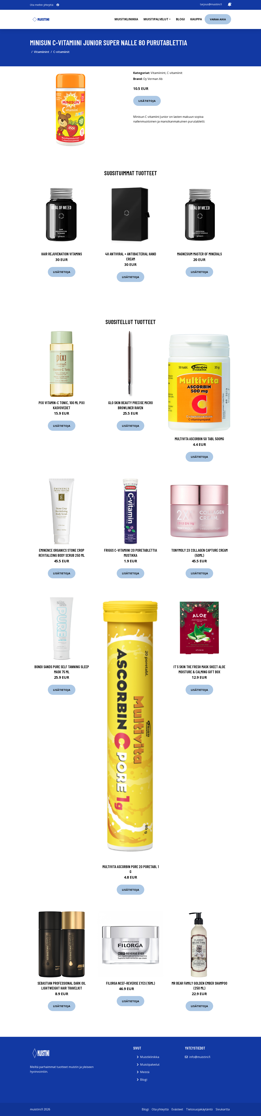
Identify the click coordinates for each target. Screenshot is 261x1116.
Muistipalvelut (150, 1065)
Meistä (144, 1072)
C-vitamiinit (61, 52)
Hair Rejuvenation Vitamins (61, 254)
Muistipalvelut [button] (156, 19)
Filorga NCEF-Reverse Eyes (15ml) (130, 983)
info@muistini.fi (199, 1057)
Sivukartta (223, 1109)
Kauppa (196, 19)
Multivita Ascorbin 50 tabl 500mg (199, 438)
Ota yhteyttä (160, 1109)
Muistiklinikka (126, 19)
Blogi (180, 19)
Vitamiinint (41, 52)
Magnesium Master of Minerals (199, 254)
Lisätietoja (147, 101)
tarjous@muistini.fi (211, 4)
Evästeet (177, 1109)
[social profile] (58, 4)
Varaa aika (218, 19)
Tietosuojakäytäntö (199, 1109)
